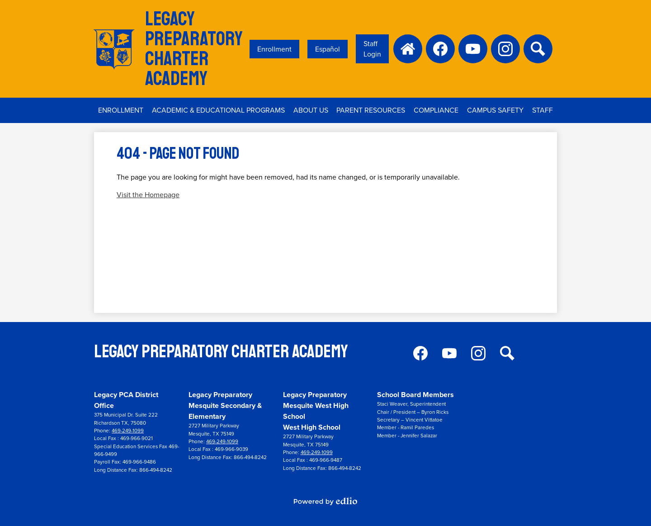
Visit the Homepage (148, 195)
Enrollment (274, 49)
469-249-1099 (128, 431)
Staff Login (372, 48)
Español (327, 49)
